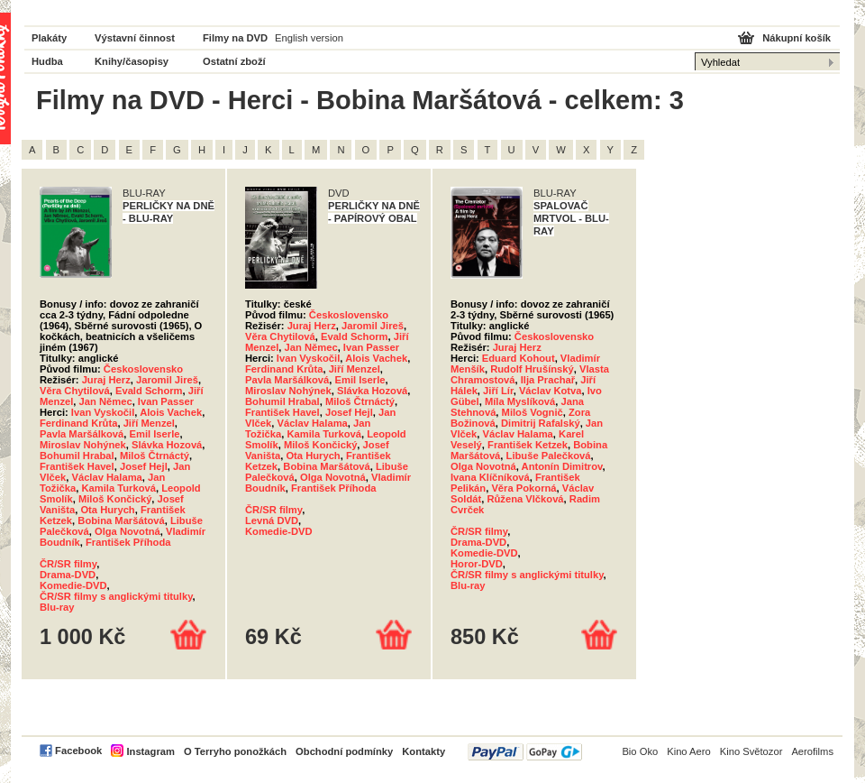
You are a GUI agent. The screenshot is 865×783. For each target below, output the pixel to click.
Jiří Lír (498, 390)
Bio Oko (640, 751)
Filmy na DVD (235, 37)
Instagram (150, 751)
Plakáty (49, 37)
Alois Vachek (171, 412)
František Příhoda (128, 542)
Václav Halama (106, 477)
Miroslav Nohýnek (83, 444)
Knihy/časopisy (131, 61)
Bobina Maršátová (120, 520)
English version (309, 37)
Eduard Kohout (518, 358)
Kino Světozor (751, 751)
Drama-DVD (68, 574)
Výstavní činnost (135, 37)
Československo (143, 369)
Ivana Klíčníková (490, 477)
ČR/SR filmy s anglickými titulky (116, 596)
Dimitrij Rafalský (540, 423)
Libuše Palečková (548, 455)
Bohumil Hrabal (77, 455)
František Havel (77, 466)
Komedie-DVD (73, 585)
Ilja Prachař (548, 379)
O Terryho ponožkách (235, 751)
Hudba (47, 61)
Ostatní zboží (234, 61)
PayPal (525, 751)
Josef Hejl (144, 466)
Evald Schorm (149, 390)
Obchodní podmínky (344, 751)
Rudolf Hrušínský (532, 369)
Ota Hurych (107, 509)
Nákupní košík (796, 37)
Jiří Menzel (149, 423)
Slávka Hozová (167, 444)
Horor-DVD (477, 563)
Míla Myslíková (520, 401)
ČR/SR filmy (68, 563)
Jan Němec (105, 401)
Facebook (78, 750)
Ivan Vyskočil (102, 412)
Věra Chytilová (75, 390)
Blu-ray (57, 607)
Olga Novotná (127, 531)
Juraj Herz (106, 379)
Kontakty (423, 751)
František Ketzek (527, 444)
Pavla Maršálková (81, 433)
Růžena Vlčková (525, 498)
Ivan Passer (166, 401)
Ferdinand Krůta (78, 423)
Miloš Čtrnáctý (154, 455)
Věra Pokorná (523, 488)
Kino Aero (689, 751)
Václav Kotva (550, 390)
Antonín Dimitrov (562, 466)
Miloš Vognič (532, 412)
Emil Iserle (155, 433)
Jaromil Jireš (167, 379)
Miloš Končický (114, 498)
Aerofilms (812, 751)
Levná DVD (271, 520)
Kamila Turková (118, 488)
